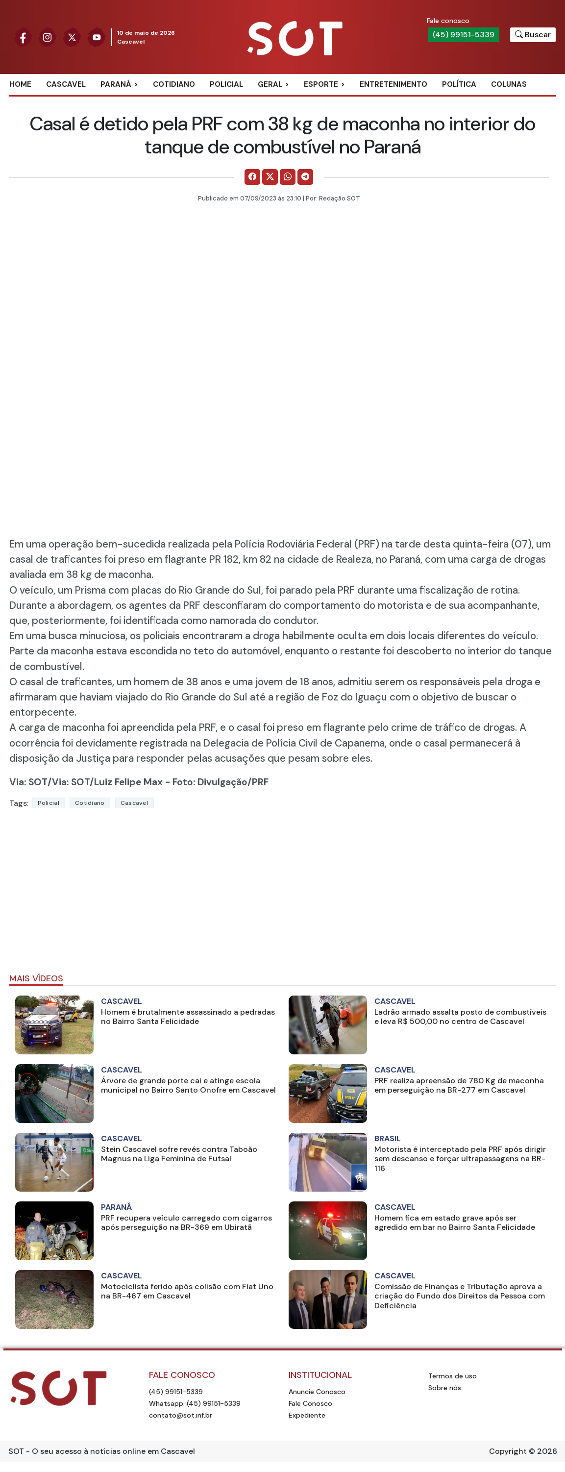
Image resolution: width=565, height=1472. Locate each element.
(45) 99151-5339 (463, 34)
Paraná (115, 84)
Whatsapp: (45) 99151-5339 (195, 1403)
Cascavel (66, 84)
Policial (226, 84)
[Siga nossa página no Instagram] (47, 36)
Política (459, 84)
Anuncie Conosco (317, 1391)
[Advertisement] (282, 895)
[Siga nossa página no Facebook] (23, 36)
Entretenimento (393, 84)
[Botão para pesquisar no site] (533, 34)
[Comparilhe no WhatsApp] (287, 177)
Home (20, 84)
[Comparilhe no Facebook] (252, 177)
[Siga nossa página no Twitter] (72, 36)
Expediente (307, 1415)
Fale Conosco (310, 1403)
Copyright (508, 1451)
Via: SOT (28, 782)
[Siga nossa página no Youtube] (96, 36)
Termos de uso (452, 1376)
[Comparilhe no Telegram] (305, 177)
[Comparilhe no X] (270, 177)
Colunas (509, 84)
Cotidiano (174, 84)
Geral (270, 84)
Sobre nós (444, 1387)
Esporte (321, 84)
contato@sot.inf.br (180, 1415)
